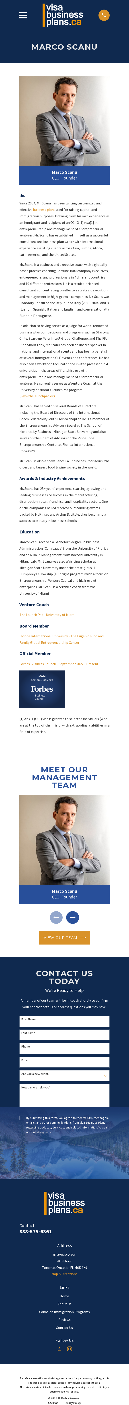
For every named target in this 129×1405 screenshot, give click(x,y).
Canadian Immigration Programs (64, 1312)
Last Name (28, 1033)
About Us (64, 1304)
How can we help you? (36, 1087)
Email (24, 1060)
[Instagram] (69, 1348)
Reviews (64, 1319)
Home (64, 1296)
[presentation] (64, 1152)
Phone (25, 1046)
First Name (28, 1019)
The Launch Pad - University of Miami (47, 614)
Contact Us (64, 1327)
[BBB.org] (59, 1348)
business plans (44, 209)
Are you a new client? (35, 1074)
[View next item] (72, 917)
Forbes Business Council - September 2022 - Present (58, 664)
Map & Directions (64, 1274)
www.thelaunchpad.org (38, 396)
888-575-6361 (35, 1231)
